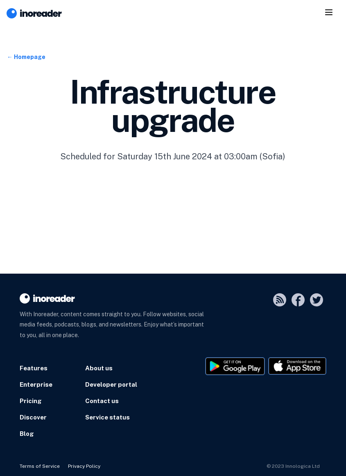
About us (99, 368)
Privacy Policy (84, 466)
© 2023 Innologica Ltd (293, 466)
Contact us (102, 400)
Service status (107, 417)
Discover (33, 417)
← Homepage (26, 57)
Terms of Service (40, 466)
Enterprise (36, 384)
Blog (27, 433)
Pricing (31, 400)
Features (33, 368)
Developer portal (111, 384)
